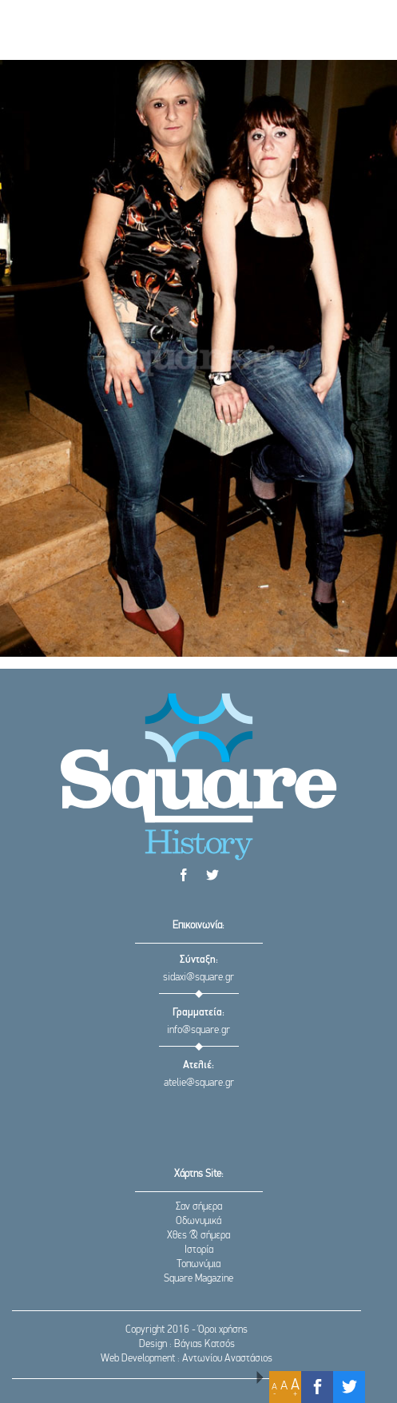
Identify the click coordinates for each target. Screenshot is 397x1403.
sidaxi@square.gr (198, 977)
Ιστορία (199, 1250)
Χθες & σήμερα (198, 1235)
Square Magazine (198, 1279)
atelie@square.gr (199, 1083)
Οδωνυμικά (198, 1221)
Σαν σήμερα (199, 1207)
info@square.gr (198, 1030)
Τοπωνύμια (198, 1264)
